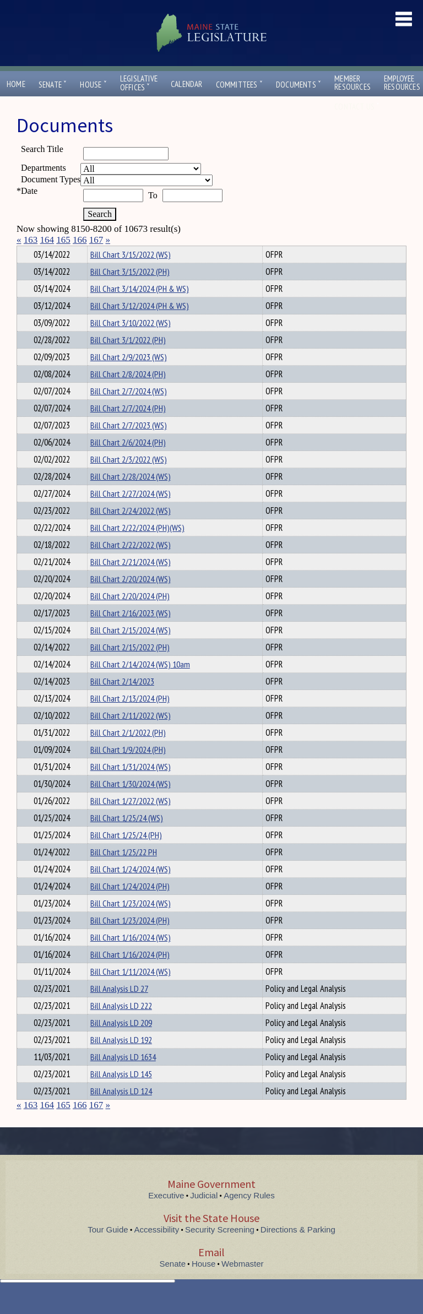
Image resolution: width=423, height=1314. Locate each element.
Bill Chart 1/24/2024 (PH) (130, 906)
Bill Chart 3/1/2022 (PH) (128, 360)
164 (47, 240)
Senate (53, 84)
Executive (166, 1215)
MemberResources (352, 82)
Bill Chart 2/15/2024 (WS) (130, 650)
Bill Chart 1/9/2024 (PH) (128, 769)
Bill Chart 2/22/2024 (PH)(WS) (137, 547)
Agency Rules (249, 1215)
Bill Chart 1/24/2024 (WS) (130, 889)
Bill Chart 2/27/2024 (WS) (130, 513)
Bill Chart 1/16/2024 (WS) (130, 957)
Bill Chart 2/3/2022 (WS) (128, 479)
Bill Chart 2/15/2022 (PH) (130, 667)
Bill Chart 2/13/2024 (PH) (130, 718)
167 (96, 240)
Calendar (187, 84)
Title (26, 253)
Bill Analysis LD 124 (121, 1111)
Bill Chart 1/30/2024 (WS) (130, 803)
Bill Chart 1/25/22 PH (123, 872)
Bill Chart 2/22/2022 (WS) (130, 564)
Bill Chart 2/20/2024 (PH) (130, 616)
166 (80, 240)
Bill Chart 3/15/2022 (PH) (130, 291)
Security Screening (219, 1249)
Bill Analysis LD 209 (121, 1042)
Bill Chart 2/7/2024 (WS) (128, 411)
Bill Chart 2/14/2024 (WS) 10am (140, 684)
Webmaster (242, 1283)
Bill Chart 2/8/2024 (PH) (128, 394)
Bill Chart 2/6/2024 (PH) (128, 462)
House (93, 84)
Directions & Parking (298, 1249)
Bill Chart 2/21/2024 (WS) (130, 581)
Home (16, 84)
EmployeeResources (402, 82)
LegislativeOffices (139, 83)
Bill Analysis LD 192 (121, 1060)
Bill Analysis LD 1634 (123, 1077)
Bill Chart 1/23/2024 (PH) (130, 940)
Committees (239, 84)
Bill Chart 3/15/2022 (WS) (130, 274)
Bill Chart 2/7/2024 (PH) (128, 428)
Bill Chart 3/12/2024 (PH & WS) (139, 325)
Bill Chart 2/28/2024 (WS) (130, 496)
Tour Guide (108, 1249)
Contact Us (356, 106)
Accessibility (157, 1249)
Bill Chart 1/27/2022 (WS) (130, 821)
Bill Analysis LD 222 (121, 1025)
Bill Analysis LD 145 (121, 1094)
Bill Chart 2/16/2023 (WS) (130, 633)
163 (31, 240)
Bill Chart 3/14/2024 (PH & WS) (139, 308)
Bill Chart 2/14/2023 (122, 701)
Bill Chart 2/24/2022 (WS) (130, 530)
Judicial (204, 1215)
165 (63, 240)
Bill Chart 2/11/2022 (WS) (130, 735)
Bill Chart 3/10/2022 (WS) (130, 342)
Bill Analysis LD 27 (119, 1008)
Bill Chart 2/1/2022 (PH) (128, 752)
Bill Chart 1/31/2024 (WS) (130, 786)
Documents (298, 84)
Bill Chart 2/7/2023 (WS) (128, 445)
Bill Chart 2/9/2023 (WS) (128, 377)
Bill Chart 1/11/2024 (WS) (130, 991)
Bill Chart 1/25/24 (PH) (126, 855)
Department (107, 253)
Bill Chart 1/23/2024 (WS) (130, 923)
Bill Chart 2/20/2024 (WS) (130, 599)
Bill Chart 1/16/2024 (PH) (130, 974)
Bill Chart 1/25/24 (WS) (126, 838)
